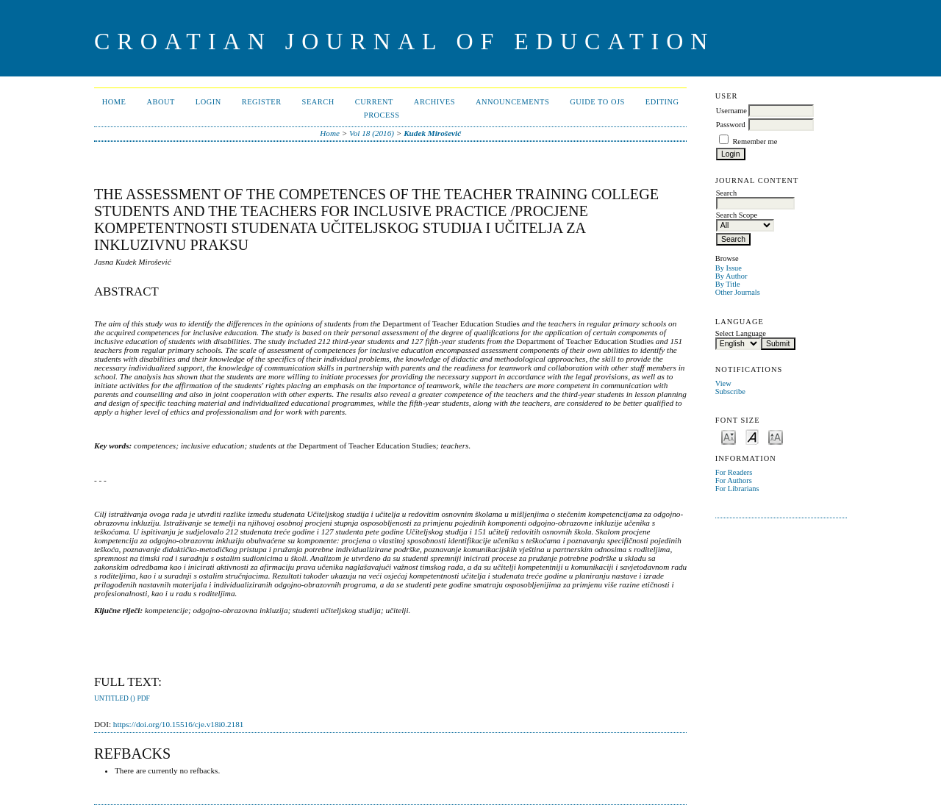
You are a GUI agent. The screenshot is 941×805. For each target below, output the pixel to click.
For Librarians (737, 488)
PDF (143, 698)
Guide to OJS (597, 102)
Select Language (740, 333)
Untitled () (114, 698)
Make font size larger (775, 436)
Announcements (512, 102)
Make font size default (752, 436)
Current (374, 102)
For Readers (734, 472)
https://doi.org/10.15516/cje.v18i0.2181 (178, 724)
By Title (727, 284)
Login (208, 102)
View (723, 383)
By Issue (728, 268)
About (160, 102)
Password (730, 125)
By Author (731, 276)
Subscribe (730, 391)
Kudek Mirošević (432, 133)
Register (262, 102)
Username (731, 111)
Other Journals (737, 292)
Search (318, 102)
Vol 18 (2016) (371, 133)
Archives (434, 102)
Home (114, 102)
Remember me (754, 141)
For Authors (733, 480)
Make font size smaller (728, 436)
